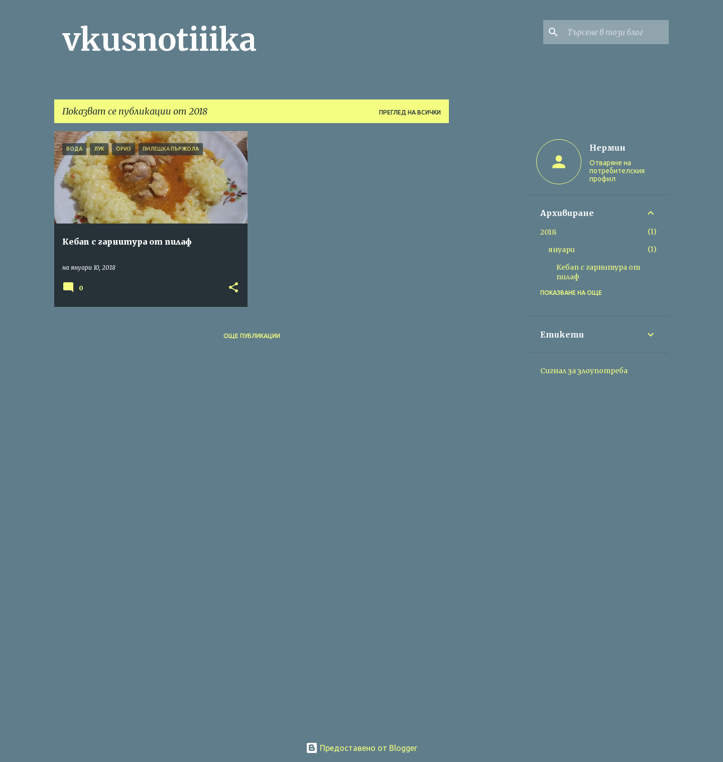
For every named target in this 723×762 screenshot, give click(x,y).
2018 (548, 232)
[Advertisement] (488, 281)
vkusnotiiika (159, 39)
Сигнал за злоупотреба (584, 370)
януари (561, 249)
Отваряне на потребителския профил (617, 171)
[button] (233, 288)
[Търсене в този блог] (616, 32)
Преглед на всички (410, 112)
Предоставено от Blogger (361, 747)
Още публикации (251, 336)
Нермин (607, 148)
